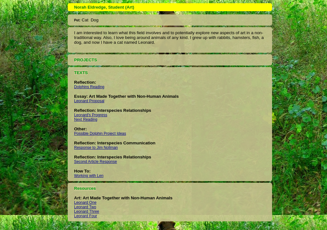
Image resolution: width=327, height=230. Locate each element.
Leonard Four (85, 216)
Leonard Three (86, 211)
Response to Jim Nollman (96, 147)
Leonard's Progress (90, 115)
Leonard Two (85, 207)
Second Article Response (95, 161)
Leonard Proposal (89, 101)
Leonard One (85, 202)
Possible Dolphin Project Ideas (100, 133)
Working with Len (88, 175)
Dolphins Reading (89, 87)
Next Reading (85, 119)
